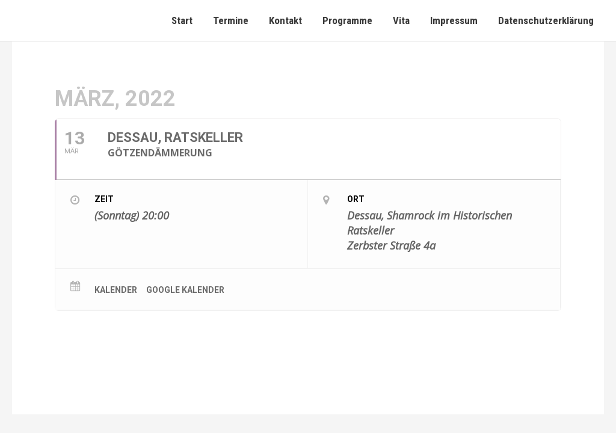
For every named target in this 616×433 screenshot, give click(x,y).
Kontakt (285, 20)
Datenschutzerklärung (546, 20)
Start (181, 20)
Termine (230, 20)
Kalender (115, 290)
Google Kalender (185, 290)
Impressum (454, 20)
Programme (347, 20)
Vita (401, 20)
